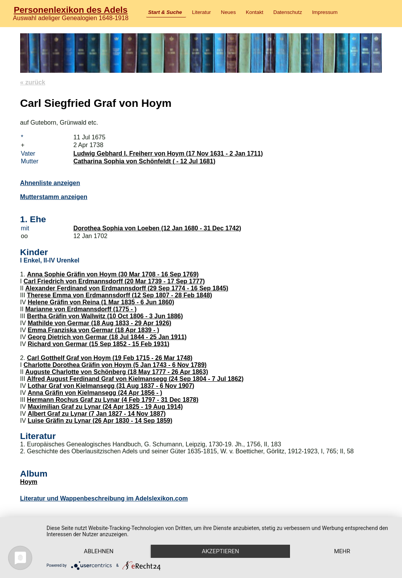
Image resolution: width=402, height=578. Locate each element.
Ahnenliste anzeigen (50, 183)
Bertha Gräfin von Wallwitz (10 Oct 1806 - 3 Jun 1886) (105, 316)
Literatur (201, 12)
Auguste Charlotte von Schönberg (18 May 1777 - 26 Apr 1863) (116, 372)
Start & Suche (165, 12)
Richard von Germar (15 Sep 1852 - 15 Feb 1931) (98, 344)
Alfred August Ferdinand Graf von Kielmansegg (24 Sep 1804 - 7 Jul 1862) (135, 379)
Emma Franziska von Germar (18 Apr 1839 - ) (93, 330)
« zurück (32, 82)
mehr (342, 551)
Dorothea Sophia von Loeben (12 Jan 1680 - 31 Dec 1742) (157, 228)
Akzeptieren (220, 551)
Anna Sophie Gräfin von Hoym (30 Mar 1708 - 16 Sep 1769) (113, 274)
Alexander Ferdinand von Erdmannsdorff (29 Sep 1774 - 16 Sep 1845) (126, 288)
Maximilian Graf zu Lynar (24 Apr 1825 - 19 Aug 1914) (105, 406)
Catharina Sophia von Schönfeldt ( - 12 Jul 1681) (144, 161)
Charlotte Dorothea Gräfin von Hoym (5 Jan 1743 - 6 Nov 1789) (115, 365)
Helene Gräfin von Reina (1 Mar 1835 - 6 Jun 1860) (101, 302)
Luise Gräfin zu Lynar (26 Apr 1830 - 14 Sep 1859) (100, 420)
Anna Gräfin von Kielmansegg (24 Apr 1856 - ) (95, 392)
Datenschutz (287, 12)
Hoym (28, 482)
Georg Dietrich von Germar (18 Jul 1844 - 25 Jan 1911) (107, 337)
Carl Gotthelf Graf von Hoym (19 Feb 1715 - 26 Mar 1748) (110, 358)
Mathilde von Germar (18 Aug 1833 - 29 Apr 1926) (99, 323)
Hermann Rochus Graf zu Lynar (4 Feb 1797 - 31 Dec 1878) (112, 399)
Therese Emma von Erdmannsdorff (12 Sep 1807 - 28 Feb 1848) (119, 295)
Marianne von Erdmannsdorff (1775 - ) (80, 309)
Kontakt (254, 12)
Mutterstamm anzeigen (53, 197)
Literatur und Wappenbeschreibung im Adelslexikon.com (104, 498)
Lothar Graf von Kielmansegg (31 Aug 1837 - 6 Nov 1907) (111, 385)
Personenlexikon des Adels (71, 10)
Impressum (325, 12)
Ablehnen (98, 551)
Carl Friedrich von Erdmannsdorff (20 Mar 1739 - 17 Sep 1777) (114, 281)
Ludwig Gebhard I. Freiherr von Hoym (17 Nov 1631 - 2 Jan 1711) (168, 153)
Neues (228, 12)
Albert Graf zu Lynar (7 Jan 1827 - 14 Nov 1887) (97, 413)
